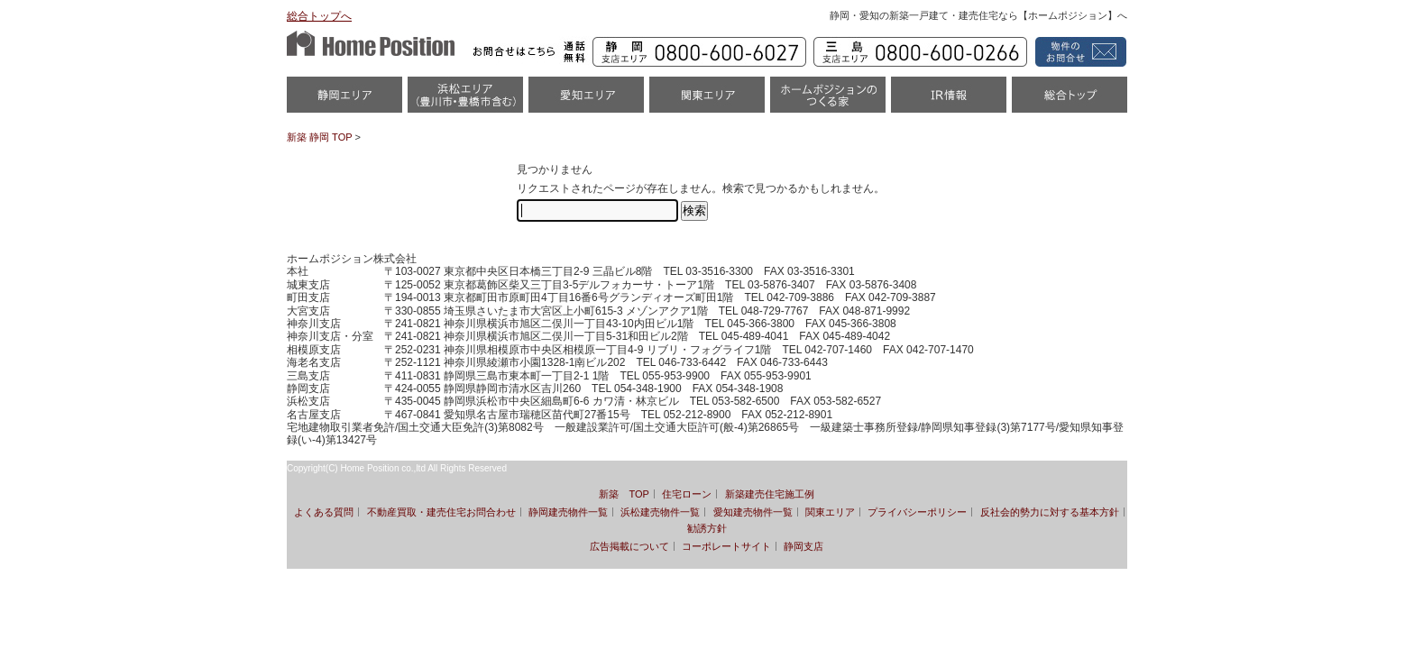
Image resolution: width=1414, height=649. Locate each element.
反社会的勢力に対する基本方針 (1049, 512)
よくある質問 (324, 512)
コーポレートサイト (726, 546)
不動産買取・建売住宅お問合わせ (441, 512)
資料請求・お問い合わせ (1078, 52)
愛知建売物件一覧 (753, 512)
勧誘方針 (707, 528)
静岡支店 (803, 546)
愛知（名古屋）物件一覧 (586, 100)
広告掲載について (629, 546)
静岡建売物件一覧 (568, 512)
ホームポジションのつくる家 (828, 100)
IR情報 (948, 100)
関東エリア (707, 100)
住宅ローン (687, 494)
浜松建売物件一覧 (660, 512)
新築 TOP (623, 494)
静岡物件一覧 (344, 100)
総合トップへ (319, 16)
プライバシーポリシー (917, 512)
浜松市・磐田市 (465, 100)
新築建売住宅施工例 (769, 494)
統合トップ (1069, 100)
